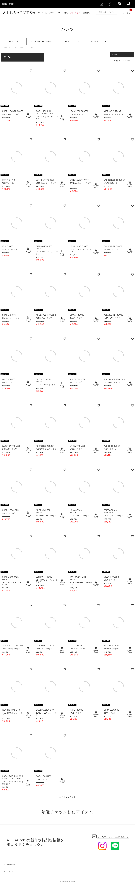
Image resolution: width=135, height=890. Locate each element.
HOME (6, 51)
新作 (34, 12)
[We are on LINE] (128, 3)
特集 (66, 12)
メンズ (51, 12)
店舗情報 (86, 12)
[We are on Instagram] (119, 3)
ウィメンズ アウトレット (31, 51)
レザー (59, 12)
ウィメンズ (42, 12)
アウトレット (75, 12)
